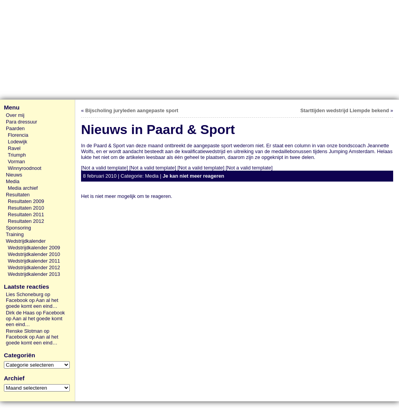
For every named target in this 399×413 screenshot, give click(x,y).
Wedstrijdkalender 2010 (34, 254)
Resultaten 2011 (26, 214)
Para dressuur (21, 122)
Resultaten (18, 195)
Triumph (17, 155)
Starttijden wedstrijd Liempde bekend (344, 110)
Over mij (15, 115)
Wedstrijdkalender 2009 (34, 248)
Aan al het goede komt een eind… (32, 303)
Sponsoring (18, 228)
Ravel (14, 148)
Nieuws (14, 175)
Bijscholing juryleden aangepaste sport (131, 110)
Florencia (18, 135)
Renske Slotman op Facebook (27, 334)
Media (12, 181)
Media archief (23, 188)
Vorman (16, 161)
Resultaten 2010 (26, 208)
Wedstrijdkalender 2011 (34, 261)
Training (15, 234)
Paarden (15, 128)
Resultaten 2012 (26, 221)
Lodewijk (17, 142)
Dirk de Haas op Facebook (35, 313)
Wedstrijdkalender (26, 241)
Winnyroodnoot (24, 168)
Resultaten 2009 (26, 201)
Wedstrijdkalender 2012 (34, 267)
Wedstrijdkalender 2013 (34, 274)
